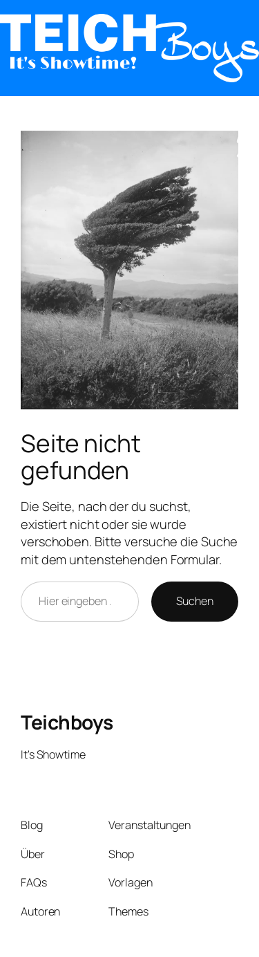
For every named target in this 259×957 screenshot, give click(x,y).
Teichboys (67, 722)
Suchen (194, 600)
